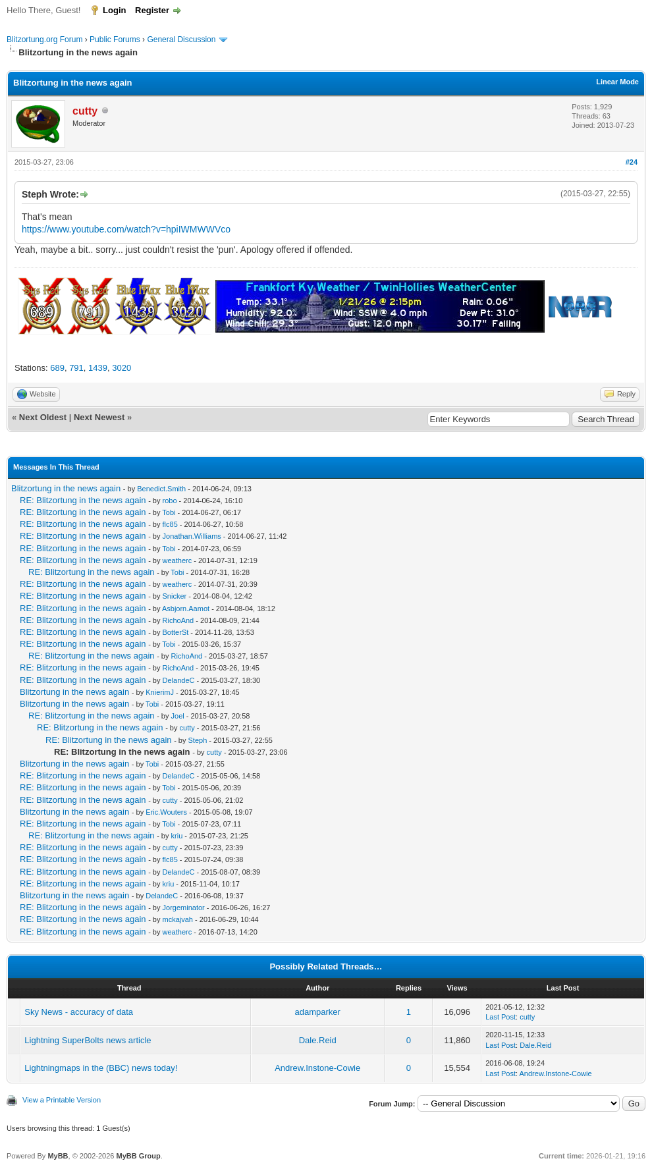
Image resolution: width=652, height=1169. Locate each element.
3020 (121, 368)
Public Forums (115, 39)
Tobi (168, 512)
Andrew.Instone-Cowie (317, 1068)
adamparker (317, 1012)
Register (152, 10)
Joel (177, 716)
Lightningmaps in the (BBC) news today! (100, 1068)
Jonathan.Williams (192, 536)
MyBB (57, 1156)
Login (114, 10)
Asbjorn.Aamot (185, 608)
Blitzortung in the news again (66, 488)
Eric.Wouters (166, 812)
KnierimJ (160, 692)
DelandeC (179, 680)
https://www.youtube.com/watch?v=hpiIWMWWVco (126, 229)
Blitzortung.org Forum (44, 39)
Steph (197, 740)
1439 (97, 368)
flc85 (170, 524)
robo (170, 500)
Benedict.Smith (161, 489)
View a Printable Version (61, 1100)
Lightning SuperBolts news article (87, 1040)
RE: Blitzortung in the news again (83, 500)
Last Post (500, 1017)
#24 (632, 162)
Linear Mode (617, 82)
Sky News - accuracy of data (78, 1012)
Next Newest (99, 417)
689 (57, 368)
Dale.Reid (318, 1040)
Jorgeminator (184, 907)
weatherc (177, 560)
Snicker (175, 596)
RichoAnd (178, 620)
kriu (177, 836)
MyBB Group (138, 1156)
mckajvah (178, 919)
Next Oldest (43, 417)
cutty (187, 728)
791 (76, 368)
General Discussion (181, 39)
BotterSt (176, 632)
